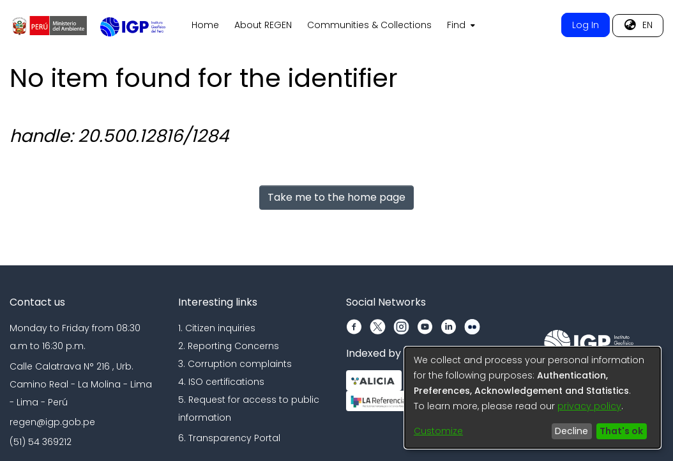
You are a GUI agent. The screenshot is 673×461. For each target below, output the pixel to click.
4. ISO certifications (221, 381)
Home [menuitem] (205, 25)
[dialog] (532, 397)
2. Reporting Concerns (228, 346)
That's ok (621, 431)
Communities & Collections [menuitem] (369, 25)
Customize (438, 431)
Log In (585, 25)
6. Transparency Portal (229, 438)
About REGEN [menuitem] (263, 25)
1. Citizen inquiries (216, 328)
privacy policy (589, 406)
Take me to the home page (336, 197)
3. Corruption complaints (235, 363)
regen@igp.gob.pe (52, 422)
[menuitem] (459, 25)
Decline (571, 431)
